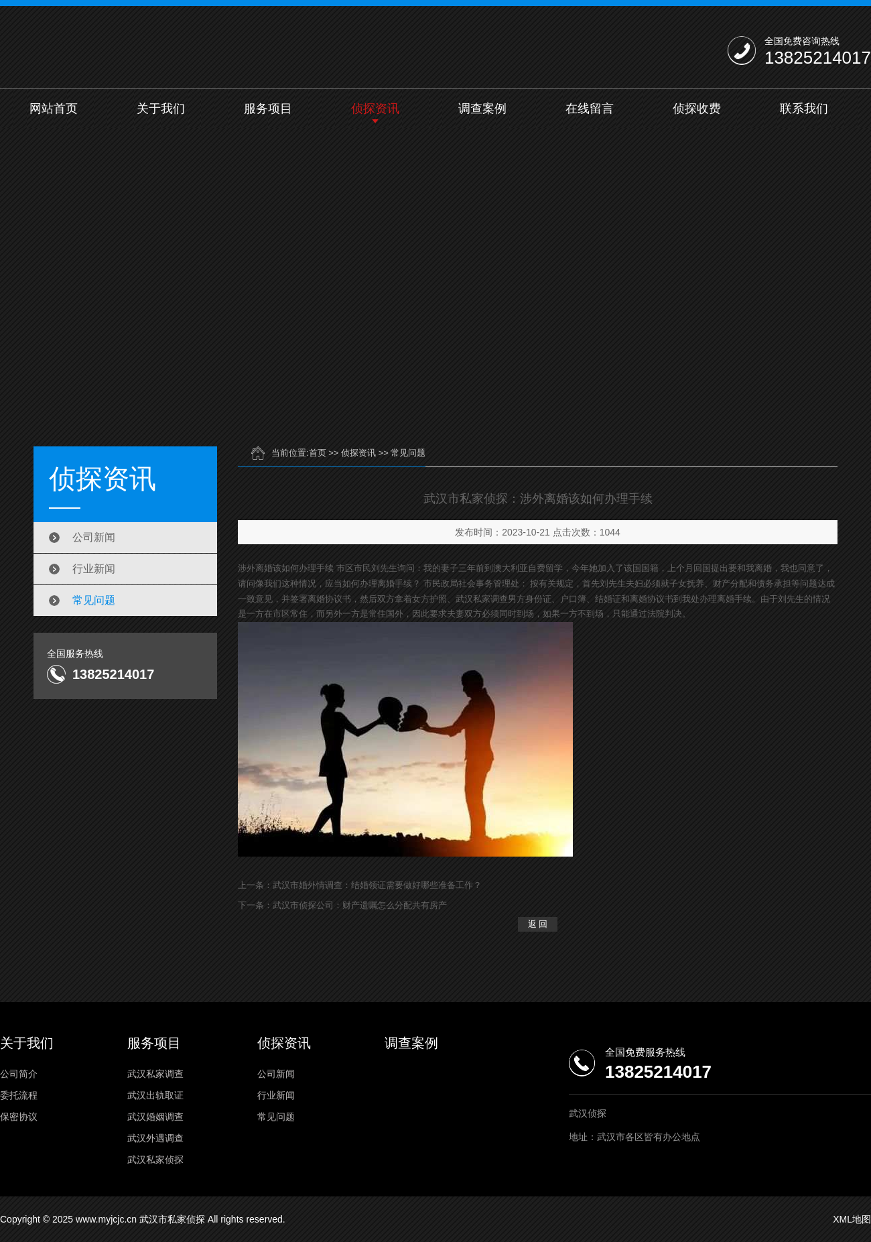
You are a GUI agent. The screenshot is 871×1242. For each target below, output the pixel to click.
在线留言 (589, 108)
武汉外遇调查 (155, 1138)
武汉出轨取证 (155, 1095)
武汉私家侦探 (155, 1159)
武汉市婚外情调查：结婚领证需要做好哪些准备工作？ (377, 885)
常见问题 (93, 600)
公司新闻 (93, 537)
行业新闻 (93, 568)
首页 (317, 453)
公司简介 (19, 1073)
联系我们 (804, 108)
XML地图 (852, 1219)
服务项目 (268, 108)
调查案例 (482, 108)
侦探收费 (697, 108)
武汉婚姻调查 (155, 1116)
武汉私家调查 (155, 1073)
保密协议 (19, 1116)
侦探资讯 (375, 108)
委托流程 (19, 1095)
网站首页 (53, 108)
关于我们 (161, 108)
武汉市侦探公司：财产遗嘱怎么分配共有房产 (360, 905)
